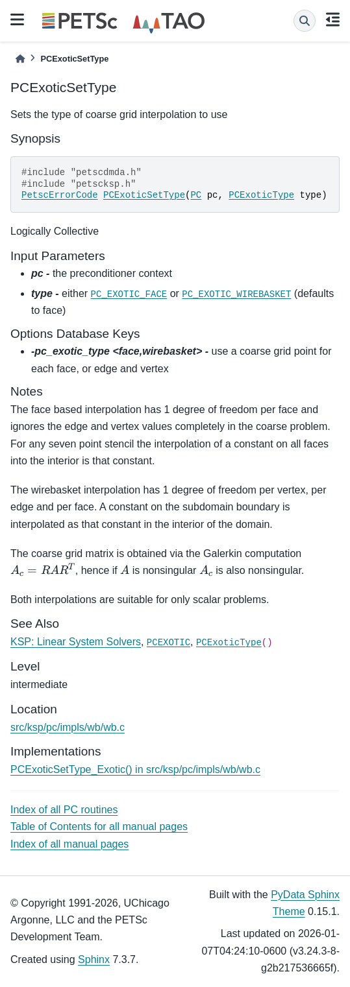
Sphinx (94, 959)
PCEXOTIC (168, 642)
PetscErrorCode (59, 195)
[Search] (305, 21)
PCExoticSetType (144, 195)
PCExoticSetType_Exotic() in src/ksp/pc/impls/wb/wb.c (135, 769)
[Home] (20, 58)
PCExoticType (261, 195)
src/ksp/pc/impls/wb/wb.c (67, 727)
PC (195, 195)
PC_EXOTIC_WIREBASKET (236, 294)
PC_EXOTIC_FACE (129, 294)
